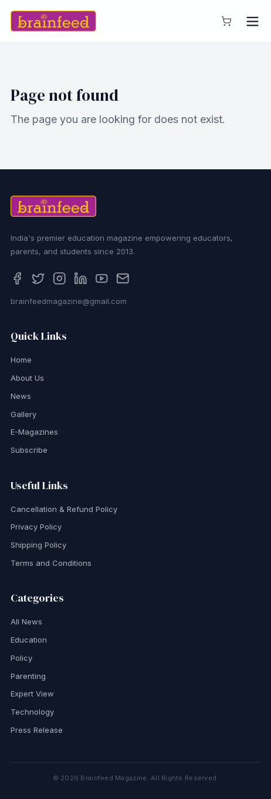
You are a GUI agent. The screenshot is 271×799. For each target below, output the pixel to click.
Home (21, 360)
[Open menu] (252, 21)
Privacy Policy (36, 527)
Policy (21, 658)
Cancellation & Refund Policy (64, 509)
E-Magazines (34, 432)
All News (26, 622)
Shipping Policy (38, 544)
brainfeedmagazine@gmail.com (69, 301)
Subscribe (29, 450)
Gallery (23, 414)
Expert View (32, 694)
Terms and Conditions (51, 563)
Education (29, 639)
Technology (32, 711)
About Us (27, 378)
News (21, 396)
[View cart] (226, 21)
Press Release (37, 730)
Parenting (28, 676)
